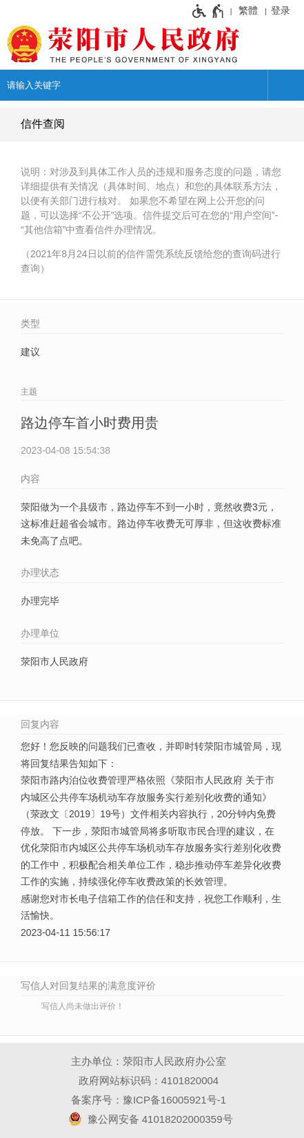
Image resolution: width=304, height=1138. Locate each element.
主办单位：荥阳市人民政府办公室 (148, 1061)
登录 (280, 10)
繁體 (248, 10)
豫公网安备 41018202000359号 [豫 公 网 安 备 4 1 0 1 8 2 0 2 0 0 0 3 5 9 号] (148, 1119)
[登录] (284, 10)
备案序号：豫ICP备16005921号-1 (148, 1100)
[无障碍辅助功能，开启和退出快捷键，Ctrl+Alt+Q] (208, 11)
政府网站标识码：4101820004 (149, 1080)
